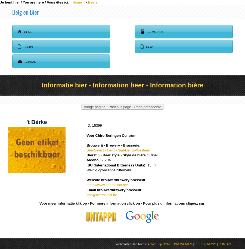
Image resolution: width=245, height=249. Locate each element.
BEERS (199, 244)
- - (142, 217)
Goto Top (156, 244)
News (147, 46)
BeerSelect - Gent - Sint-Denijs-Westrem (118, 150)
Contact (28, 61)
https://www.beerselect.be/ (107, 185)
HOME (167, 244)
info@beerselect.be (101, 195)
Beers (92, 2)
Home (77, 2)
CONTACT (226, 244)
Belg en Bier (25, 12)
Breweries (152, 31)
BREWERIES (183, 244)
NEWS (211, 244)
